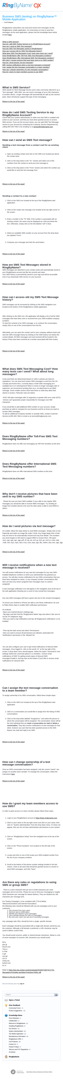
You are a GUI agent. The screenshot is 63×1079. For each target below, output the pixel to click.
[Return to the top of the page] (13, 101)
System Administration (16, 1031)
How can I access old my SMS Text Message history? (22, 51)
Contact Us (12, 1044)
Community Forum (15, 1008)
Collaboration (13, 1021)
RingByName (14, 1057)
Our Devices (13, 1028)
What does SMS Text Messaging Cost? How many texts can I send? (27, 53)
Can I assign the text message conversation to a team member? (26, 67)
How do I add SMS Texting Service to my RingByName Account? (26, 44)
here (10, 35)
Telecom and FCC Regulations (18, 1049)
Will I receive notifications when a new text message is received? (26, 65)
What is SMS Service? (10, 42)
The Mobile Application (16, 1034)
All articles (12, 1052)
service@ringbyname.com (43, 127)
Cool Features (13, 1041)
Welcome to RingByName (17, 1023)
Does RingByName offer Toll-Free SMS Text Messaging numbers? (26, 56)
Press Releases (14, 1018)
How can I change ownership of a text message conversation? (25, 70)
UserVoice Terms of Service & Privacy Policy (39, 1071)
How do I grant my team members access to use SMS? (22, 72)
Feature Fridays (14, 1047)
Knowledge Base (15, 1015)
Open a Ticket (14, 1000)
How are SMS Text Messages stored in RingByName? (22, 49)
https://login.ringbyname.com (46, 818)
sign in (22, 983)
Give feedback (14, 1005)
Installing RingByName (16, 1026)
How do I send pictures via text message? (17, 63)
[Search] (56, 994)
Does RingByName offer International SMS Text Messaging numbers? (28, 58)
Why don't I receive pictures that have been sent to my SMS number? (28, 60)
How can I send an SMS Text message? (17, 46)
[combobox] (30, 995)
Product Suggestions (15, 1011)
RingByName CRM (15, 1039)
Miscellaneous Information (17, 1036)
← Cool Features (7, 22)
